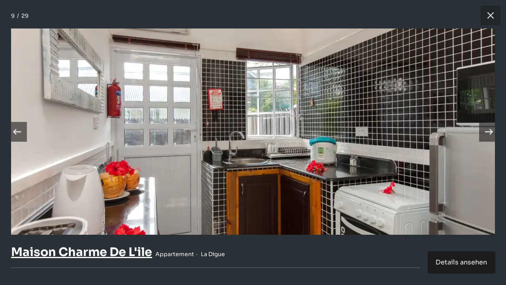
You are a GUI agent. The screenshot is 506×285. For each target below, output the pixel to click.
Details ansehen (461, 262)
